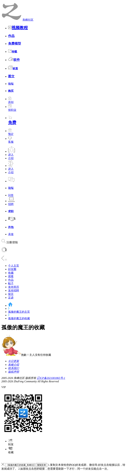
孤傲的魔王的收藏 (19, 318)
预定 (11, 132)
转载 (12, 51)
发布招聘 (13, 290)
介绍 (11, 158)
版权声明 (13, 371)
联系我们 (13, 368)
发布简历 (13, 286)
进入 (11, 154)
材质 (13, 68)
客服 (11, 141)
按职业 (12, 108)
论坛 (11, 83)
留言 (11, 294)
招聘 (11, 204)
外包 (11, 227)
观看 (11, 276)
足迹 (11, 297)
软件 (14, 59)
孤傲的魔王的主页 (19, 311)
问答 (11, 195)
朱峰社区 (28, 19)
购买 (11, 90)
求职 (11, 211)
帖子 (11, 283)
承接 (11, 234)
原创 (11, 100)
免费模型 (14, 43)
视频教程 (18, 28)
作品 (11, 36)
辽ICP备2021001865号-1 (51, 378)
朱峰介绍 (13, 364)
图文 (11, 76)
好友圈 (12, 269)
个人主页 (13, 265)
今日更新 (13, 361)
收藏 (11, 272)
